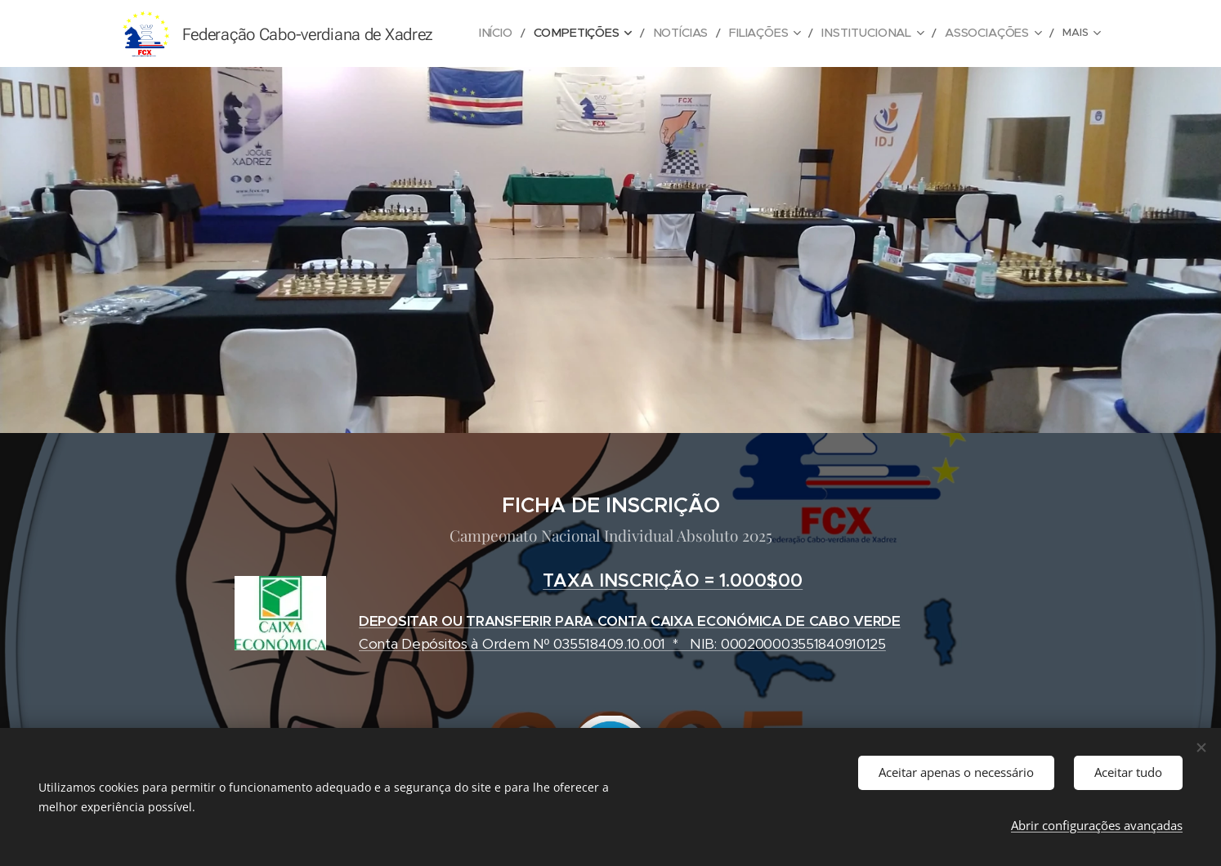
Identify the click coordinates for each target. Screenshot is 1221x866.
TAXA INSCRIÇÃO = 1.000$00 (673, 580)
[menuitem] (529, 33)
